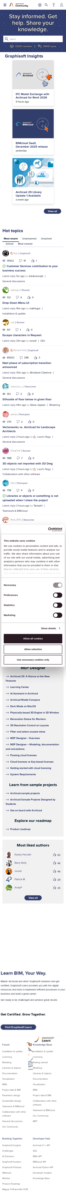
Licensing (7, 1056)
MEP (35, 1121)
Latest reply (9, 276)
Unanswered (29, 238)
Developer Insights (42, 1172)
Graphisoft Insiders (11, 1161)
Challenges (7, 1150)
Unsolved (46, 238)
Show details (48, 628)
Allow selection (33, 649)
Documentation (9, 1073)
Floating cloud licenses (23, 755)
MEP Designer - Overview (25, 738)
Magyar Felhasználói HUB (15, 1189)
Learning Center (19, 687)
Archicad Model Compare (25, 700)
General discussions (13, 281)
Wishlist (6, 1178)
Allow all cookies (33, 638)
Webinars (6, 1172)
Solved (9, 244)
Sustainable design (11, 1100)
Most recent (11, 238)
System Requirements (23, 774)
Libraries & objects (11, 1067)
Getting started (40, 1062)
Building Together (12, 1138)
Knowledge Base (42, 1044)
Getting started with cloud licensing (30, 768)
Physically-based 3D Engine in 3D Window (34, 712)
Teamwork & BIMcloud (15, 511)
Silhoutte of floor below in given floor (26, 399)
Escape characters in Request (21, 335)
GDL (42, 341)
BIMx (4, 1084)
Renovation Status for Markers (28, 719)
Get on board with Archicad (26, 810)
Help (53, 4)
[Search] (33, 39)
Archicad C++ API (41, 1145)
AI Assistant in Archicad (24, 693)
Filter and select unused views (27, 732)
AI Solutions (8, 1156)
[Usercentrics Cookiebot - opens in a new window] (48, 529)
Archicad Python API (43, 1167)
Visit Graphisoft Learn (18, 1027)
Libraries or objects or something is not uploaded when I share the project (30, 498)
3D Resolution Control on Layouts (29, 725)
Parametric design (11, 1095)
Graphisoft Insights (11, 1145)
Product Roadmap (11, 1183)
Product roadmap (20, 829)
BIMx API (37, 1156)
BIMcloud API (39, 1161)
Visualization (8, 1078)
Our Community (10, 1126)
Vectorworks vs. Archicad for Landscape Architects (28, 429)
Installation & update (14, 313)
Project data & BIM (11, 1089)
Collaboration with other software (21, 474)
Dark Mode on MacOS (23, 706)
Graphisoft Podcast (11, 1167)
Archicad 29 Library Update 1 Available (29, 193)
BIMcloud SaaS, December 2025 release (32, 144)
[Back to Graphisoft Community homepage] (19, 5)
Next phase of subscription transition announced (26, 365)
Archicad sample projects (25, 793)
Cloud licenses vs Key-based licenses (32, 762)
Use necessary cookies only (33, 659)
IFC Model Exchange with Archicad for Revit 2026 (32, 95)
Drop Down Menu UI (15, 303)
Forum (6, 1044)
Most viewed (25, 244)
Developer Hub (41, 1138)
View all (52, 211)
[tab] (10, 239)
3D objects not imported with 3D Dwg (27, 463)
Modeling (54, 405)
